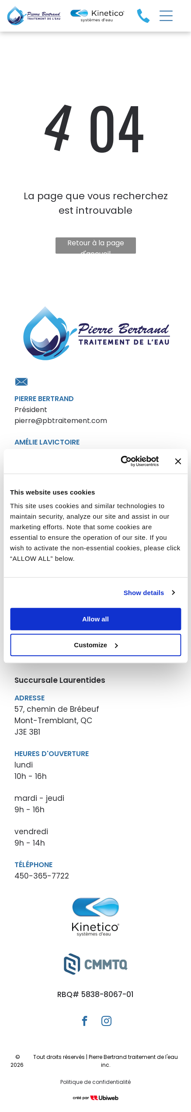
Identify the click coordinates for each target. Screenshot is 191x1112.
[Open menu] (166, 15)
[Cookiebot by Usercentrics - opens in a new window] (121, 461)
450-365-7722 (41, 876)
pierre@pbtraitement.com (60, 421)
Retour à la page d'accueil (95, 246)
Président (30, 410)
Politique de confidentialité (95, 1082)
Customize (96, 645)
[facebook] (84, 1022)
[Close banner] (178, 461)
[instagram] (106, 1022)
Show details (144, 592)
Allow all (95, 619)
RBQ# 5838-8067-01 (95, 994)
